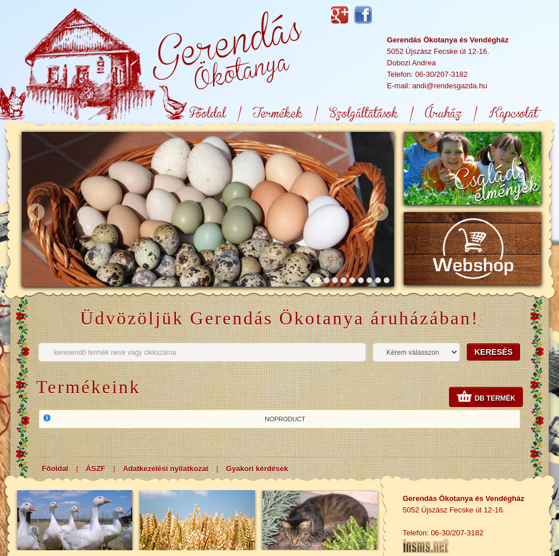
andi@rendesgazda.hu (449, 85)
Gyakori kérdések (257, 468)
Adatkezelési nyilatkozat (165, 468)
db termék (485, 398)
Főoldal (55, 468)
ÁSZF (95, 468)
